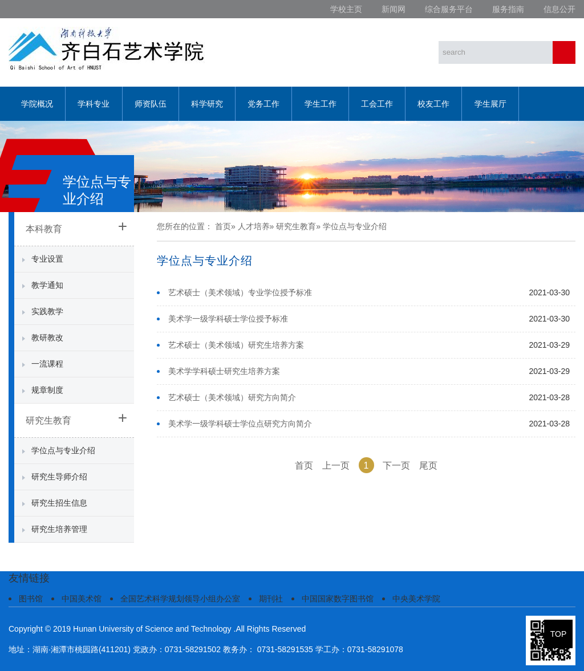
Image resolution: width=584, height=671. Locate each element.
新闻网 (393, 9)
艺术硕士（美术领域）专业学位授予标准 (240, 292)
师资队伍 (151, 103)
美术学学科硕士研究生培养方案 (224, 371)
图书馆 (31, 598)
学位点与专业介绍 (63, 450)
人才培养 (254, 226)
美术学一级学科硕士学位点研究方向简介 (240, 423)
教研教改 (47, 337)
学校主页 (346, 9)
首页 (223, 226)
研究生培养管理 (59, 529)
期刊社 (271, 598)
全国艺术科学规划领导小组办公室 (180, 598)
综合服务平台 (449, 9)
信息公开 (559, 9)
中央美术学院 (416, 598)
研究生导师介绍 (59, 476)
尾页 (428, 465)
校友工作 (433, 103)
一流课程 (47, 363)
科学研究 (207, 103)
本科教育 (44, 229)
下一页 (396, 465)
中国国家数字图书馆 (338, 598)
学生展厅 (490, 103)
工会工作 (377, 103)
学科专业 (94, 103)
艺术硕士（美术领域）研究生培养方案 (236, 344)
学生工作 (320, 103)
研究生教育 (48, 420)
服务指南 (508, 9)
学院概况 (37, 103)
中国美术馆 (82, 598)
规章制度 (47, 390)
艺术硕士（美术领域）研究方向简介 (232, 397)
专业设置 (47, 258)
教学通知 (47, 285)
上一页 (336, 465)
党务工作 (263, 103)
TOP (558, 634)
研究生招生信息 (59, 502)
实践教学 (47, 311)
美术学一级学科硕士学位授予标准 (228, 318)
